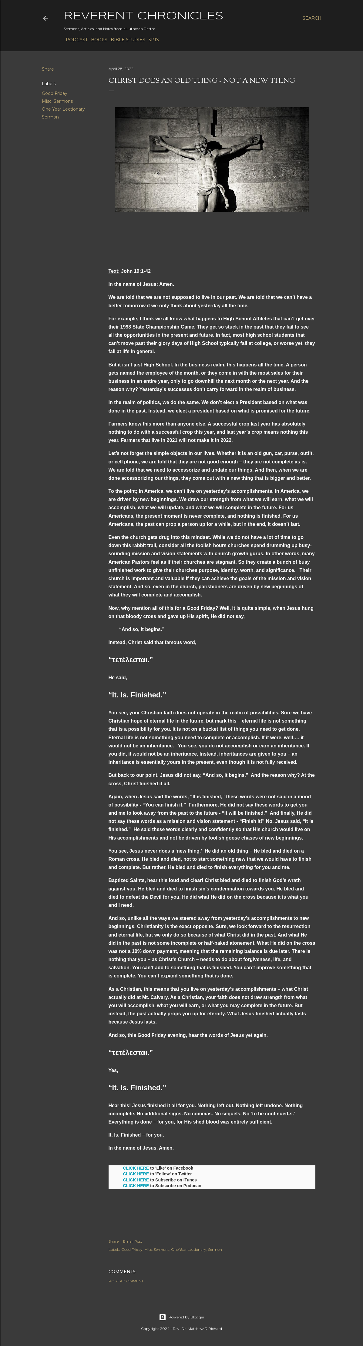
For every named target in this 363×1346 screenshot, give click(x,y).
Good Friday (54, 93)
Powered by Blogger (181, 1317)
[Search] (312, 18)
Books (97, 39)
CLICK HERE (136, 1168)
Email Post (132, 1241)
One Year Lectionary (63, 109)
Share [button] (48, 69)
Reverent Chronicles (144, 16)
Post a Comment (126, 1281)
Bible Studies (126, 39)
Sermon (50, 117)
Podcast (75, 39)
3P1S (151, 39)
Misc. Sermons (57, 101)
